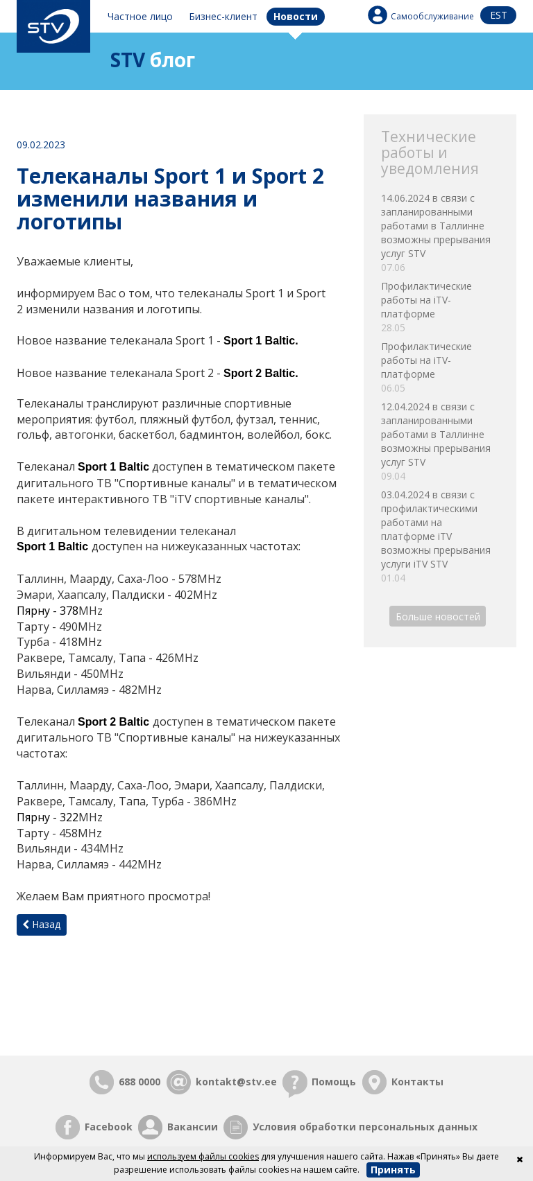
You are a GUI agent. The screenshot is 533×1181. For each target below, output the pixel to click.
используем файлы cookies (203, 1156)
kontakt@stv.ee (236, 1081)
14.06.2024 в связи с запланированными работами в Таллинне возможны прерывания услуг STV (440, 232)
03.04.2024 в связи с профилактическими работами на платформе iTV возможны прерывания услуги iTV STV (440, 536)
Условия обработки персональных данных (365, 1126)
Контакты (417, 1081)
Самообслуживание (432, 16)
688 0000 (139, 1081)
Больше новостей (438, 615)
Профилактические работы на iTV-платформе (440, 307)
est (498, 14)
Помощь (334, 1081)
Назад (41, 924)
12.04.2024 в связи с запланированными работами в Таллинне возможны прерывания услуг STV (440, 441)
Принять (393, 1169)
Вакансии (192, 1126)
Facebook (109, 1126)
